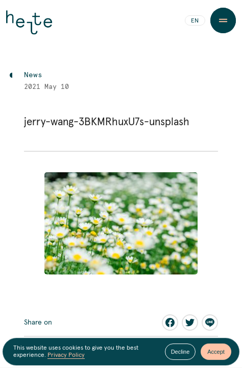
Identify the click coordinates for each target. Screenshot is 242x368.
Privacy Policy (66, 356)
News (33, 75)
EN (195, 21)
